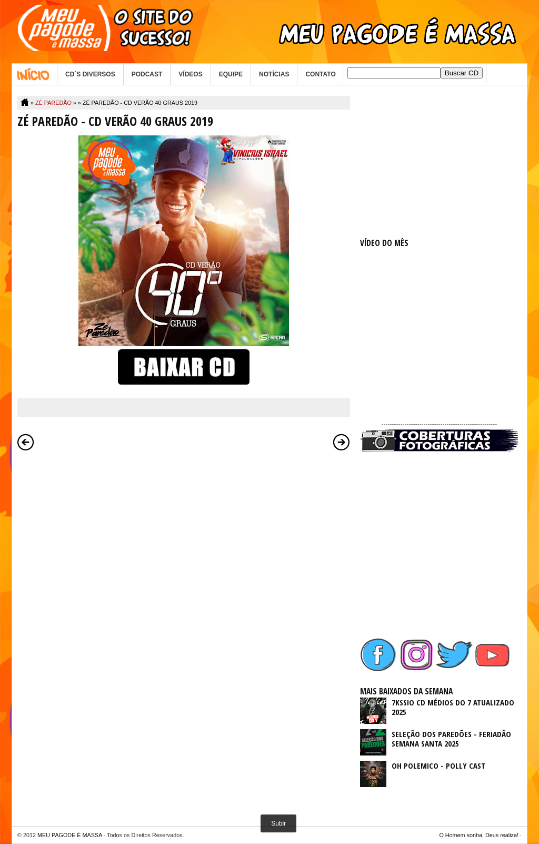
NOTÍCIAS (274, 74)
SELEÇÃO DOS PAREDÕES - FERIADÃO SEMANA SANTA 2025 (451, 739)
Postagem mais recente (25, 442)
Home (34, 74)
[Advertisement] (439, 162)
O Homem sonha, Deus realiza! (478, 835)
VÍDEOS (190, 74)
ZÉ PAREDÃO (53, 103)
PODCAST (147, 74)
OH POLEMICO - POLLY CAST (438, 765)
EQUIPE (231, 74)
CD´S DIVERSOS (90, 74)
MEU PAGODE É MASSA (69, 835)
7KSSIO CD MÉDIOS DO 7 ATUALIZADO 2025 (453, 707)
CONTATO (320, 74)
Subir (278, 823)
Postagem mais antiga (341, 442)
